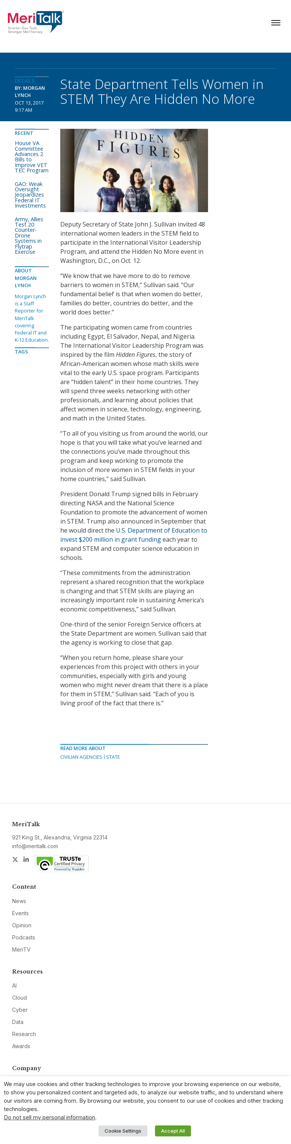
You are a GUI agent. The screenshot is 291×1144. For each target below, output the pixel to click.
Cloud (19, 997)
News (19, 901)
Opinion (21, 925)
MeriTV (21, 949)
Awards (21, 1046)
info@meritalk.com (35, 846)
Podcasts (23, 937)
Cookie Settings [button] (123, 1131)
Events (20, 913)
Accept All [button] (173, 1131)
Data (17, 1022)
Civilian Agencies (81, 756)
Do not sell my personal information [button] (49, 1117)
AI (14, 985)
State (113, 756)
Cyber (20, 1009)
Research (24, 1034)
